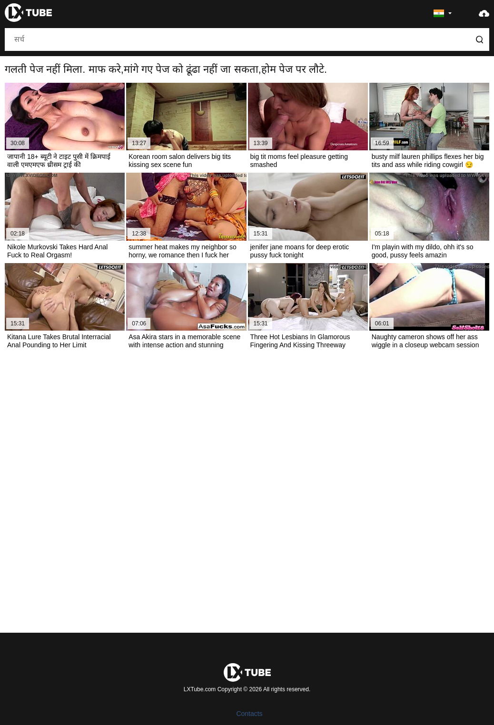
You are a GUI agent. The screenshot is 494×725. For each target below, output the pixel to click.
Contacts (249, 713)
